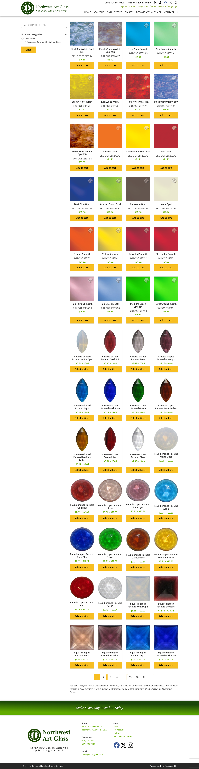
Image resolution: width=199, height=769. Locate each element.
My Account (118, 729)
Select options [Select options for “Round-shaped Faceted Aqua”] (166, 518)
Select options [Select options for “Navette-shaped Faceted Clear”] (138, 469)
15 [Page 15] (130, 677)
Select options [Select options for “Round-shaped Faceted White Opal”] (166, 469)
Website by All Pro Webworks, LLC (163, 766)
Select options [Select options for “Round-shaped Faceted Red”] (82, 616)
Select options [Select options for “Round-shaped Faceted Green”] (110, 567)
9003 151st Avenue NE (92, 726)
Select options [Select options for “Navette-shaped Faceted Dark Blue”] (110, 418)
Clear (28, 49)
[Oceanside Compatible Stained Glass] (25, 42)
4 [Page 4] (117, 677)
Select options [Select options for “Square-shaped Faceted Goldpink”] (166, 616)
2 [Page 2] (103, 677)
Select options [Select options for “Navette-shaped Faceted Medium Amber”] (82, 469)
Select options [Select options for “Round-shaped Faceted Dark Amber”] (138, 567)
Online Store (114, 12)
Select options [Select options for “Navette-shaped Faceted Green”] (138, 418)
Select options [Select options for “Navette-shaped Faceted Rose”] (138, 369)
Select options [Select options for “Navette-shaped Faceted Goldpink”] (110, 369)
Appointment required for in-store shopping (149, 6)
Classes (129, 12)
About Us (98, 12)
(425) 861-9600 (88, 740)
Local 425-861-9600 (114, 2)
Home (87, 12)
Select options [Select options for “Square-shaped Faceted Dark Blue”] (166, 665)
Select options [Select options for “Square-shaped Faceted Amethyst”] (110, 665)
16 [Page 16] (137, 677)
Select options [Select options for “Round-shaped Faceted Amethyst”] (138, 518)
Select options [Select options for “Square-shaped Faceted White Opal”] (138, 616)
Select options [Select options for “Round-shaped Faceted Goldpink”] (82, 518)
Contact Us (171, 12)
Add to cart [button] (82, 65)
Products (117, 726)
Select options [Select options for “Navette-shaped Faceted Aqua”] (82, 418)
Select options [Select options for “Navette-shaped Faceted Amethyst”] (166, 369)
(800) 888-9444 (88, 743)
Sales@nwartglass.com (92, 754)
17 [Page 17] (144, 677)
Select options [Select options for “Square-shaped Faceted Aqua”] (138, 665)
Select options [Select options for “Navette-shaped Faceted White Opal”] (82, 369)
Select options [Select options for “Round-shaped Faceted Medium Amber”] (166, 567)
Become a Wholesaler (149, 12)
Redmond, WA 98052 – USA (94, 729)
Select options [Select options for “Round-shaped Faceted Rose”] (110, 518)
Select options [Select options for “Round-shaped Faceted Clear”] (110, 616)
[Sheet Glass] (22, 38)
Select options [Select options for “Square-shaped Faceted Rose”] (82, 665)
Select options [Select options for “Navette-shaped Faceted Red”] (110, 469)
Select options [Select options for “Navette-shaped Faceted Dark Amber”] (166, 418)
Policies (116, 733)
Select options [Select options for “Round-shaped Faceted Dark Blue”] (82, 567)
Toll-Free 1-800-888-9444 (139, 2)
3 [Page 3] (110, 677)
